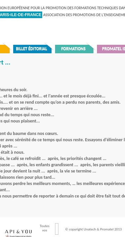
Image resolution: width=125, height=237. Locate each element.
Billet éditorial (31, 48)
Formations (73, 48)
